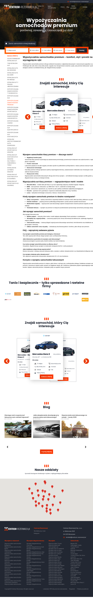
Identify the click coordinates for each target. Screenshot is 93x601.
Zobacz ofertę (61, 128)
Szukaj (81, 50)
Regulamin (72, 589)
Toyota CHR (74, 581)
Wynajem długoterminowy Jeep (35, 552)
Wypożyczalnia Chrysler (55, 581)
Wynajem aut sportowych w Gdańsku (13, 183)
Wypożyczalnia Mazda (55, 557)
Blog (68, 7)
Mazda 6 (73, 569)
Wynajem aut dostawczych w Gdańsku (12, 177)
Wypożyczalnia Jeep (55, 558)
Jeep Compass (75, 567)
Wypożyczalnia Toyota (55, 543)
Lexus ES (73, 557)
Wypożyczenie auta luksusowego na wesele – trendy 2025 (74, 416)
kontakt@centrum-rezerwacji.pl (78, 1)
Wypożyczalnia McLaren (55, 567)
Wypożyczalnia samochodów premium (12, 103)
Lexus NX (73, 575)
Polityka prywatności (83, 589)
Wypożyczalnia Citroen (55, 562)
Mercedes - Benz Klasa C (39, 112)
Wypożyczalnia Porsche (55, 575)
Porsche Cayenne (76, 564)
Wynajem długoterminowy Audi (35, 547)
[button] (54, 496)
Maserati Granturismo (76, 550)
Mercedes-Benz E (76, 579)
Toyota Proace (75, 547)
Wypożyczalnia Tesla (55, 574)
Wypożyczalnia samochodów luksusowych (12, 116)
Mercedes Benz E (56, 110)
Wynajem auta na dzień (12, 74)
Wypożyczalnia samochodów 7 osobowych (12, 91)
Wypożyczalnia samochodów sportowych (12, 109)
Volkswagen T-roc (76, 574)
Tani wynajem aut (53, 547)
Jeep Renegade (75, 577)
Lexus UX (73, 584)
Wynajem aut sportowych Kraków (12, 150)
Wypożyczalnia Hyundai (55, 572)
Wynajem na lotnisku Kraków (11, 170)
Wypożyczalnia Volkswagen (56, 569)
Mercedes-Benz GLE (76, 558)
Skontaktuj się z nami (39, 531)
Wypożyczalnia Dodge (55, 564)
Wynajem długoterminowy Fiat (35, 553)
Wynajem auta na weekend (12, 69)
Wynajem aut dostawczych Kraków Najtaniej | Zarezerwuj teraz (12, 160)
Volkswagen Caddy (76, 545)
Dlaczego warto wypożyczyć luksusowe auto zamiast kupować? (17, 416)
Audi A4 (73, 552)
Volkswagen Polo (75, 565)
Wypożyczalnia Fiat (54, 560)
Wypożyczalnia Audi (54, 545)
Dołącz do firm (40, 7)
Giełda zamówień (73, 7)
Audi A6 (73, 548)
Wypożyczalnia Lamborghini (56, 584)
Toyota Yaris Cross (76, 562)
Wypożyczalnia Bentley (55, 582)
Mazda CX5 (74, 543)
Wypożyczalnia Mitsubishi (56, 579)
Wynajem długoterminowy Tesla (35, 579)
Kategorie (36, 533)
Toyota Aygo (74, 553)
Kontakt (85, 7)
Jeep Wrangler (75, 560)
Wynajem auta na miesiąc (12, 79)
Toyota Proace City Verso (78, 555)
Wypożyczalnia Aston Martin (56, 565)
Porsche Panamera (76, 572)
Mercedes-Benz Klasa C (77, 582)
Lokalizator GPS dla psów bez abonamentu (55, 589)
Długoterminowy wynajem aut (13, 60)
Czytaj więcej (46, 452)
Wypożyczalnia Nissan (55, 570)
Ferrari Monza (74, 570)
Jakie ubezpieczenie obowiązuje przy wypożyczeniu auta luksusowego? (46, 416)
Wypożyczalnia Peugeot (55, 577)
